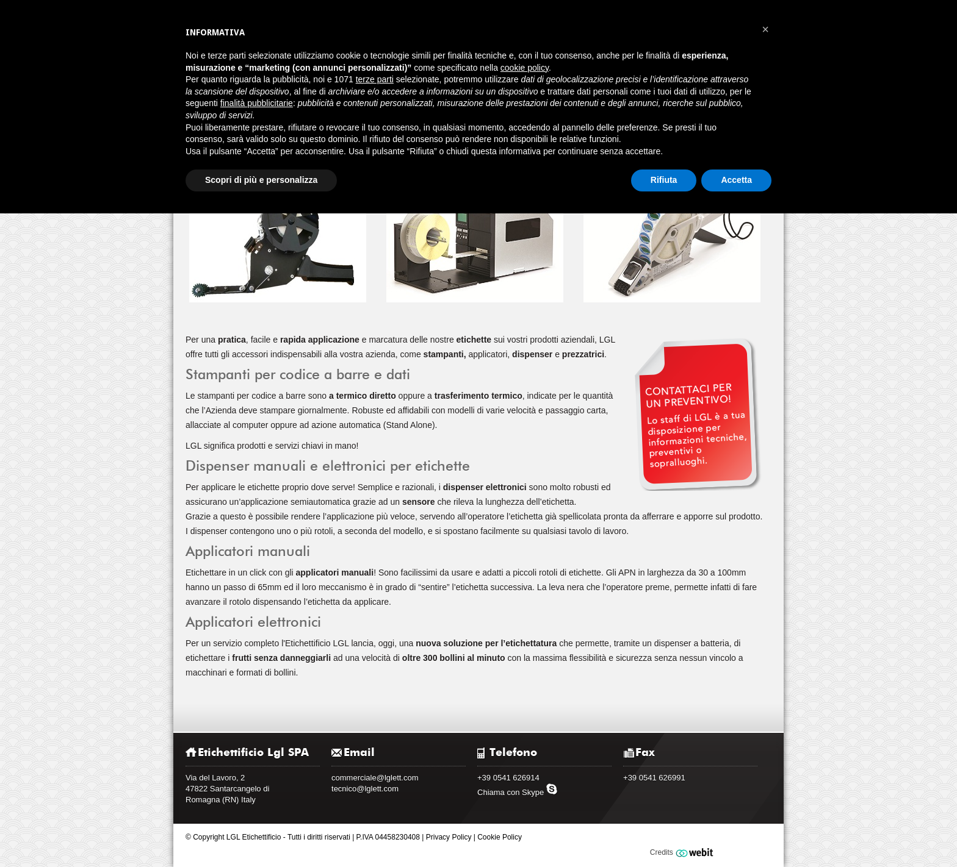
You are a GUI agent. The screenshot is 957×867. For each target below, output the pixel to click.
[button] (765, 29)
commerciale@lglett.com (375, 777)
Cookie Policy (499, 837)
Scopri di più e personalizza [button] (261, 180)
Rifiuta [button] (664, 180)
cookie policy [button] (524, 68)
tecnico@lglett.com (365, 788)
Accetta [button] (736, 180)
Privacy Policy (449, 837)
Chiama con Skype (517, 792)
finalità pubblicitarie (256, 103)
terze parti (375, 79)
